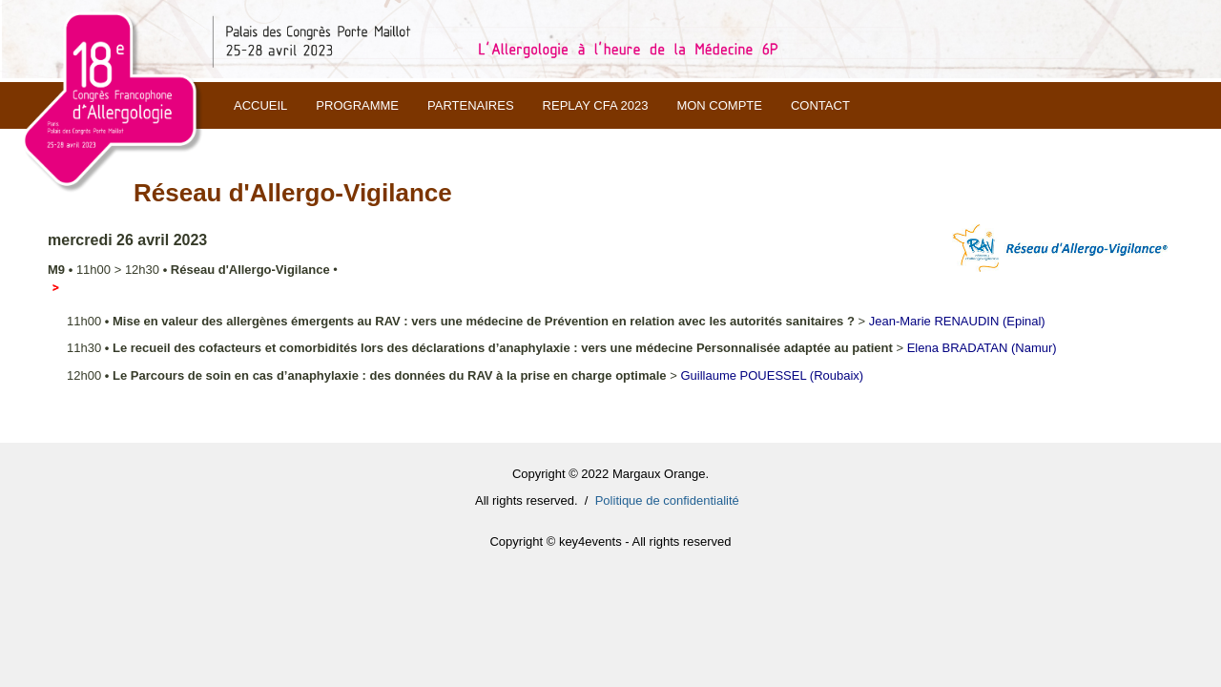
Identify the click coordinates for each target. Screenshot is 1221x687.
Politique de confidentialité (667, 500)
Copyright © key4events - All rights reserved (610, 541)
